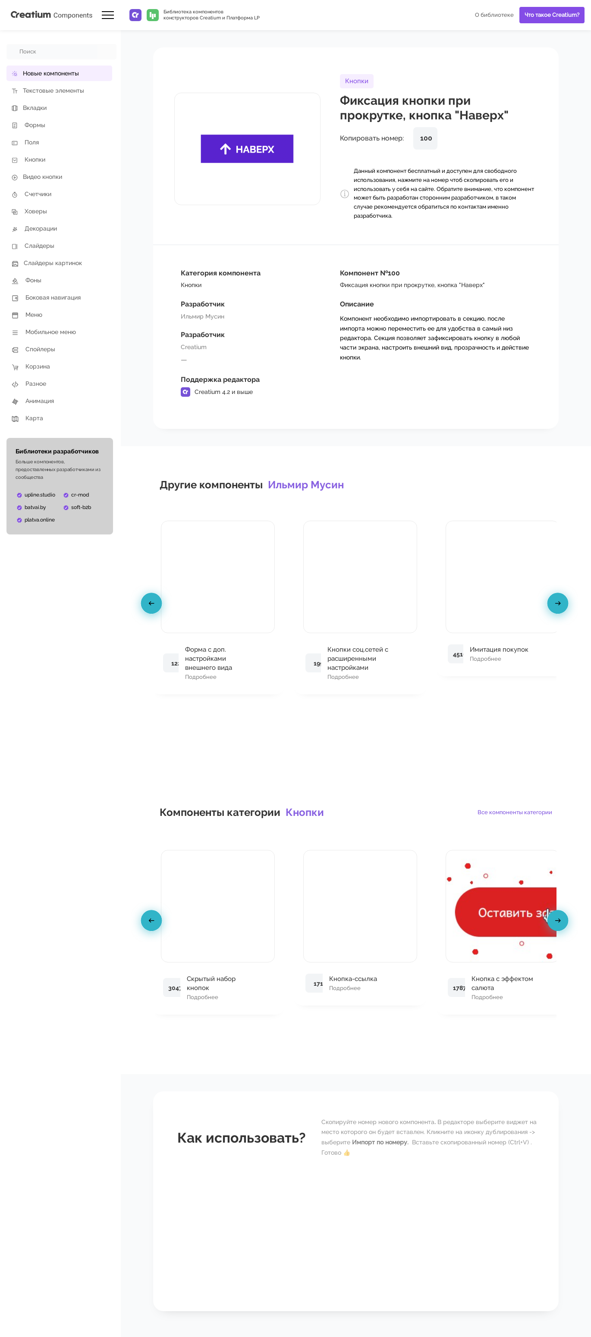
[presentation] (152, 605)
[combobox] (52, 52)
